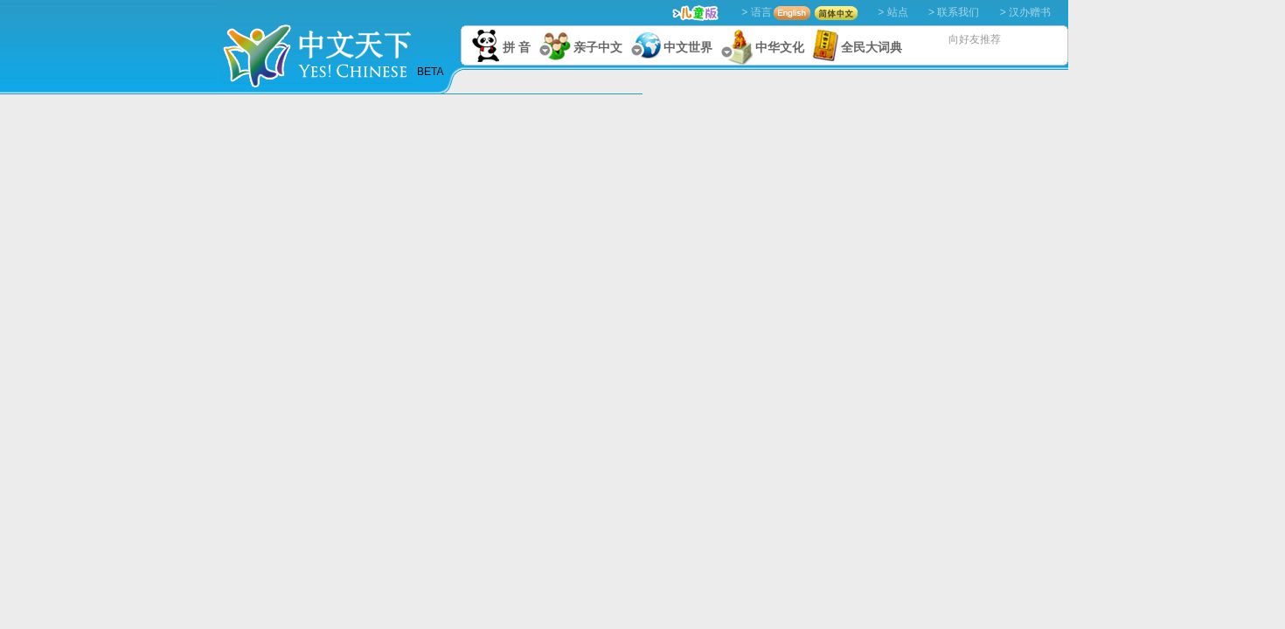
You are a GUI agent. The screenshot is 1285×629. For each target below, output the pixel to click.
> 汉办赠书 (1025, 12)
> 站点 (892, 12)
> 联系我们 (953, 12)
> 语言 (756, 12)
